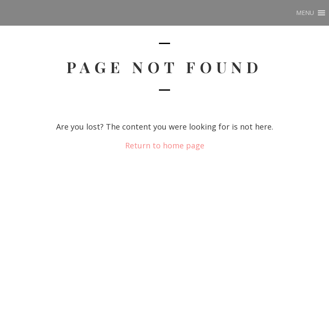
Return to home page (164, 145)
